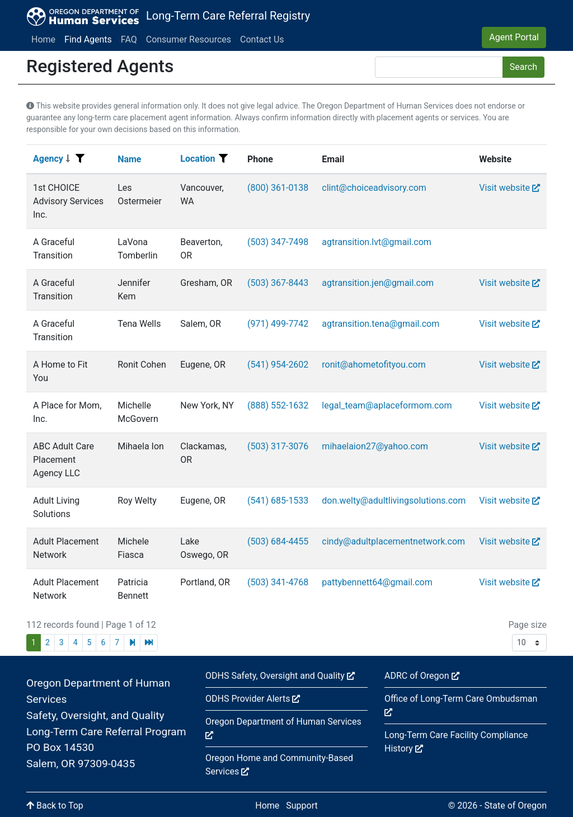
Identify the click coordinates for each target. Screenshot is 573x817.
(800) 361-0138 (277, 187)
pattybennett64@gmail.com (377, 582)
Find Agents (88, 39)
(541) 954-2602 (277, 364)
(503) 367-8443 (277, 283)
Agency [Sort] (51, 158)
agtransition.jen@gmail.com (378, 283)
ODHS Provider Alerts (252, 698)
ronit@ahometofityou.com (373, 364)
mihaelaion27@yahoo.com (375, 446)
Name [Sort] (129, 159)
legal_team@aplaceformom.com (387, 405)
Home (43, 39)
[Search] (439, 67)
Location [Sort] (197, 158)
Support (301, 805)
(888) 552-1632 (277, 405)
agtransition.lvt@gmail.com (376, 242)
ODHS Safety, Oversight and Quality (280, 675)
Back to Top (54, 805)
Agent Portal (514, 37)
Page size (527, 624)
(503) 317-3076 (277, 446)
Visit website (509, 187)
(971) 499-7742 (277, 323)
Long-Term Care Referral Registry (228, 15)
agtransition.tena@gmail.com (380, 323)
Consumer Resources (188, 39)
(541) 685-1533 (277, 500)
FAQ (129, 39)
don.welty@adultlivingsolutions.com (394, 500)
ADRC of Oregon (421, 675)
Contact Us (262, 39)
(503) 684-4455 (277, 541)
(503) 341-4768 (277, 582)
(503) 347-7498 (277, 242)
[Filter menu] (80, 159)
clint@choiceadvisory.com (374, 187)
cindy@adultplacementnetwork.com (393, 541)
